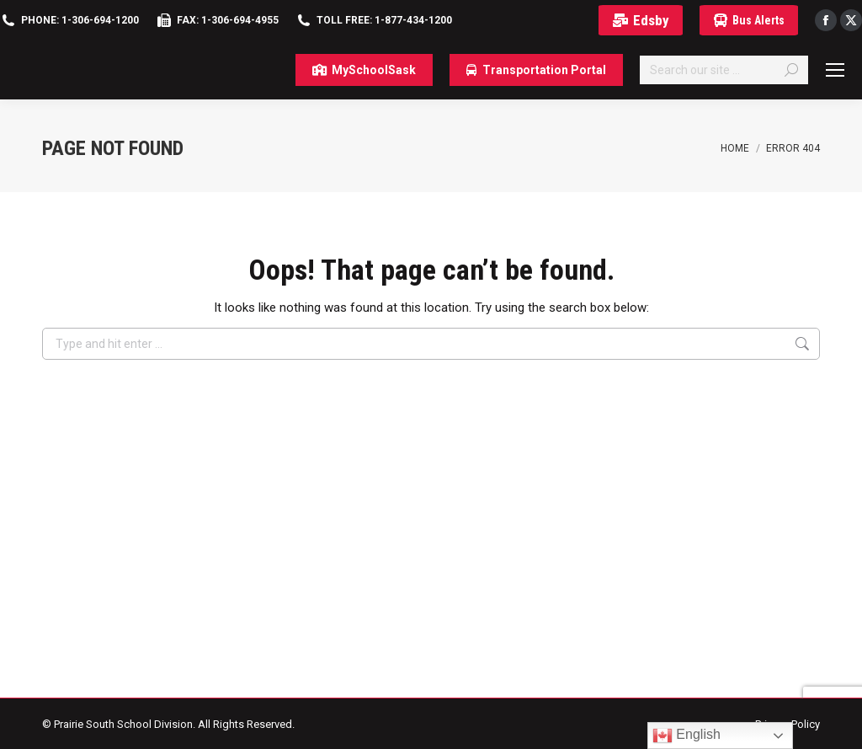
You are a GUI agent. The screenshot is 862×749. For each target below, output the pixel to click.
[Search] (724, 70)
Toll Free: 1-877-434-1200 (384, 20)
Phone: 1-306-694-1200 (80, 20)
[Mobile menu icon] (835, 70)
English (686, 735)
